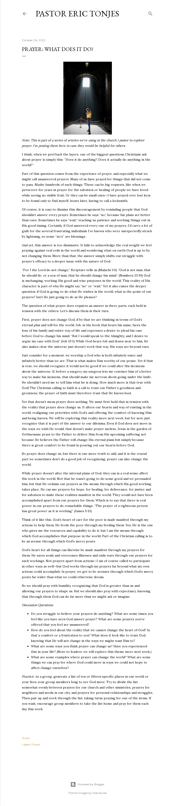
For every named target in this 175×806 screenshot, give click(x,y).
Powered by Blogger (87, 784)
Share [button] (25, 738)
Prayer (35, 744)
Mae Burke (100, 793)
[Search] (150, 12)
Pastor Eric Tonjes (77, 13)
